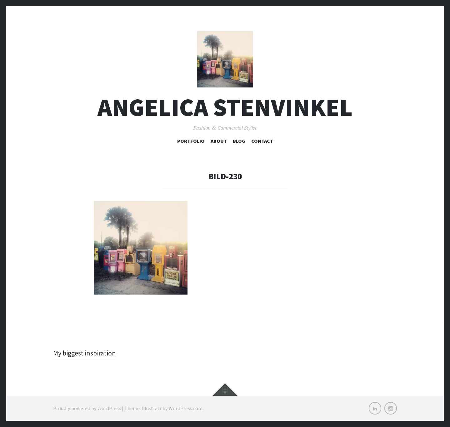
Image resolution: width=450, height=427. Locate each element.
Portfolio (191, 141)
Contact (262, 141)
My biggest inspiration (84, 353)
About (219, 141)
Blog (239, 141)
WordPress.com (185, 408)
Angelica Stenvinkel (225, 107)
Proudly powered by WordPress (87, 408)
